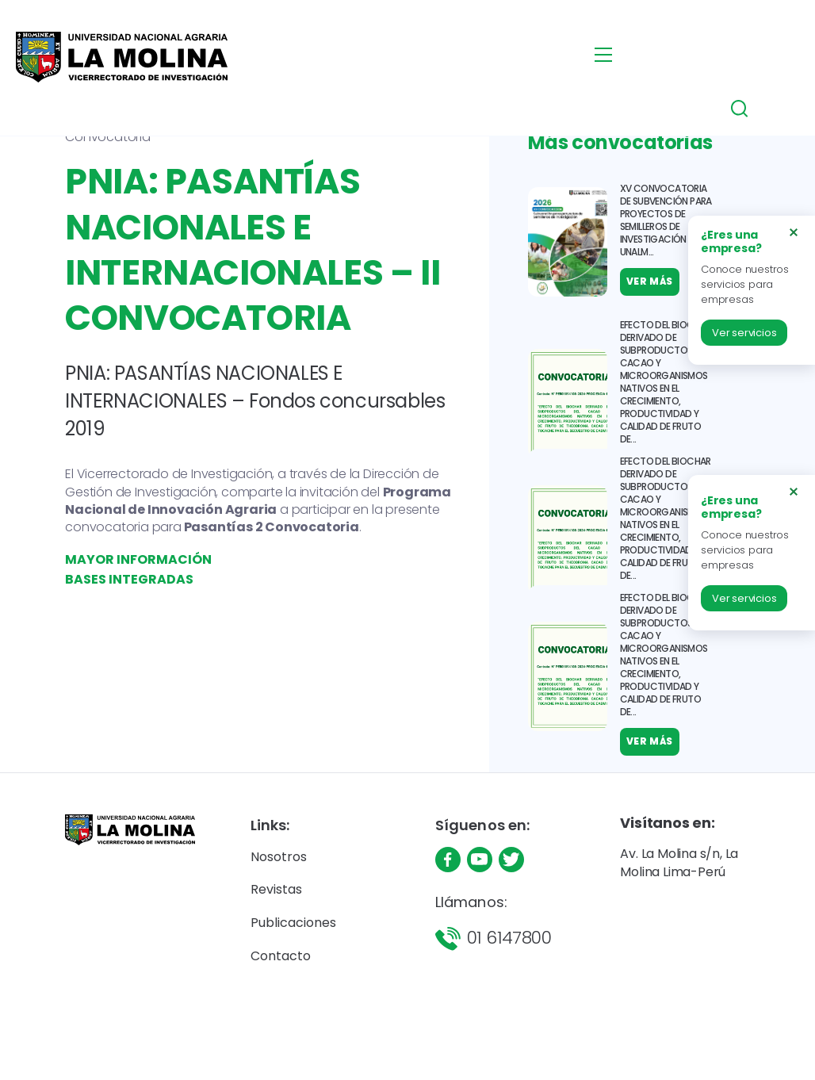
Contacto (281, 956)
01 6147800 (509, 937)
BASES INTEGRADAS (129, 579)
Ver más (649, 747)
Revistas (276, 889)
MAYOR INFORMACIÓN (138, 559)
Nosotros (279, 857)
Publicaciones (293, 922)
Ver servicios (744, 332)
